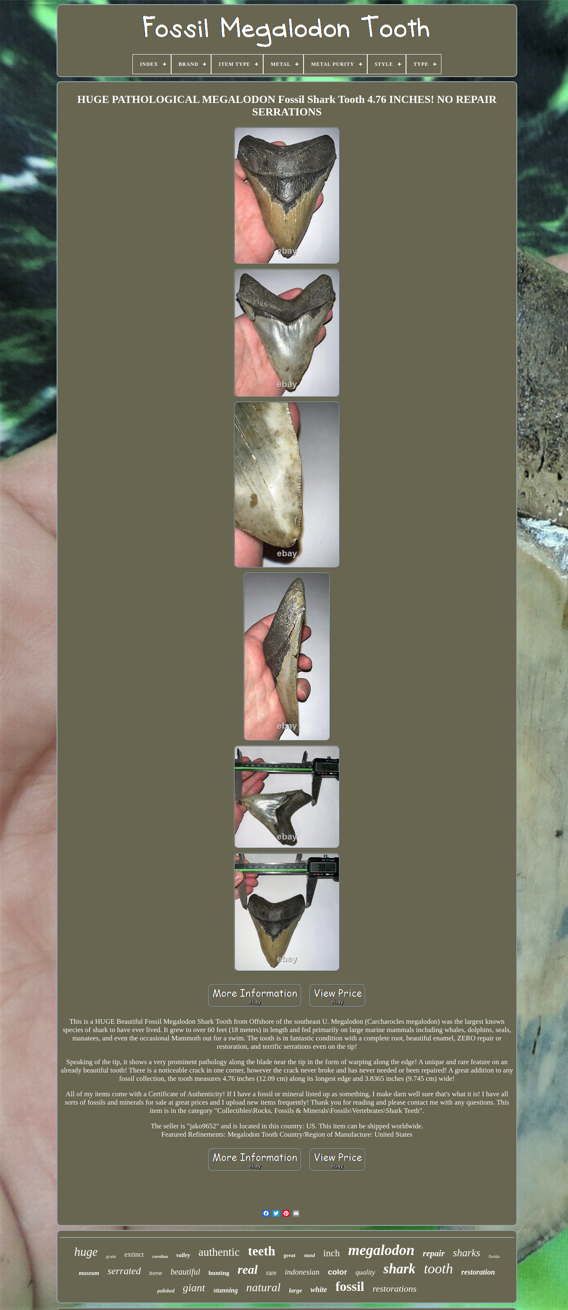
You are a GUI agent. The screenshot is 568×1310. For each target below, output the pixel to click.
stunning (226, 1290)
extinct (134, 1254)
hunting (219, 1273)
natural (263, 1287)
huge (85, 1251)
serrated (124, 1270)
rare (271, 1272)
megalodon (381, 1250)
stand (309, 1255)
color (337, 1272)
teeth (261, 1251)
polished (165, 1291)
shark (400, 1268)
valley (183, 1255)
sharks (466, 1252)
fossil (349, 1286)
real (248, 1269)
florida (494, 1256)
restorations (395, 1288)
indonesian (302, 1272)
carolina (160, 1256)
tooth (438, 1268)
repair (434, 1253)
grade (111, 1256)
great (290, 1255)
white (318, 1289)
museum (89, 1273)
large (295, 1290)
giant (194, 1288)
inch (331, 1253)
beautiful (185, 1271)
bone (155, 1273)
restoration (478, 1272)
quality (365, 1272)
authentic (219, 1252)
